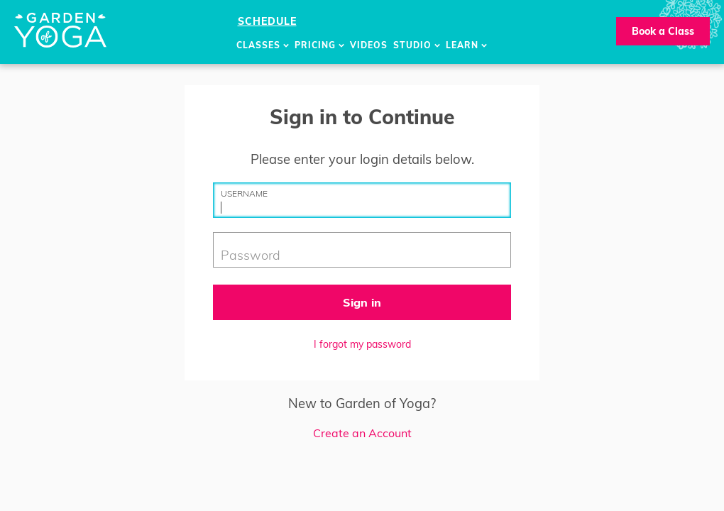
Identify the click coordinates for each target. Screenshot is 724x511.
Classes (262, 45)
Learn (466, 45)
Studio (416, 45)
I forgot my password (362, 344)
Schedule (267, 21)
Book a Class (663, 31)
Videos (369, 45)
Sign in (362, 302)
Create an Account (362, 433)
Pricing (319, 45)
